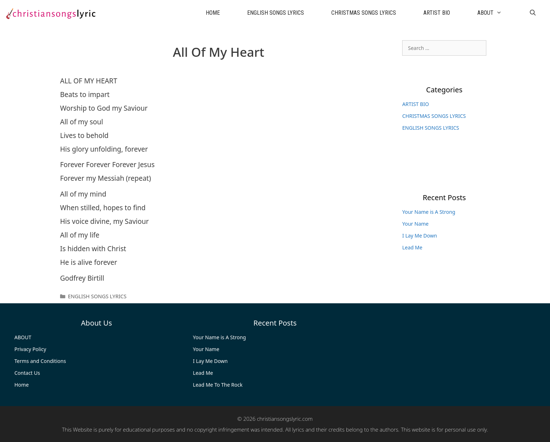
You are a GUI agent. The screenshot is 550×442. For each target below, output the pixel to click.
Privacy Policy (30, 349)
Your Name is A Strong (428, 211)
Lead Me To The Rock (217, 384)
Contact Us (27, 372)
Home (21, 384)
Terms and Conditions (40, 361)
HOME (213, 12)
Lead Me (412, 247)
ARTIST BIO (436, 12)
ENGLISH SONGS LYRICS (275, 12)
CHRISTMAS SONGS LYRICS (363, 12)
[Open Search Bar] (532, 13)
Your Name (415, 223)
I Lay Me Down (419, 235)
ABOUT (496, 13)
